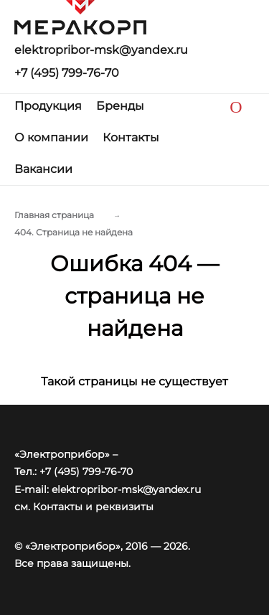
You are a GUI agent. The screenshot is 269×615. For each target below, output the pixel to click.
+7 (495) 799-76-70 (66, 73)
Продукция (48, 106)
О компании (51, 137)
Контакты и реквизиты (93, 506)
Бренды (120, 106)
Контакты (131, 137)
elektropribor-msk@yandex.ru (101, 50)
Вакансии (43, 169)
